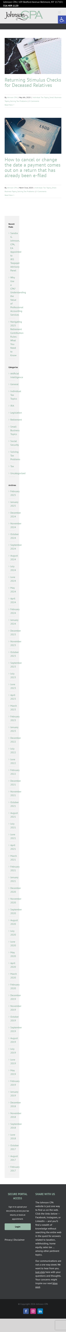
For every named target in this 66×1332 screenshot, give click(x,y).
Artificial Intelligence (12, 375)
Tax (12, 466)
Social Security (12, 442)
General (12, 384)
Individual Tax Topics (41, 97)
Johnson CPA (12, 97)
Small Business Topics (12, 430)
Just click (40, 1272)
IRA (12, 405)
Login (17, 1226)
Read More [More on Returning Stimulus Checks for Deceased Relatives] (9, 105)
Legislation (12, 412)
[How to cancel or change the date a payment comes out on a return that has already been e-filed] (33, 136)
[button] (62, 20)
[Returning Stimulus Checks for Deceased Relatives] (33, 56)
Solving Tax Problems (18, 101)
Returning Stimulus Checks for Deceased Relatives (33, 82)
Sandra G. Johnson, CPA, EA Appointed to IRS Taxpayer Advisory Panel (15, 252)
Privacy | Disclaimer (15, 1239)
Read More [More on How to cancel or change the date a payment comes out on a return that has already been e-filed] (9, 195)
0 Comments (34, 101)
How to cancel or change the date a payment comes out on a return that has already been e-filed (32, 167)
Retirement (12, 419)
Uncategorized (12, 473)
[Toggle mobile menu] (59, 12)
